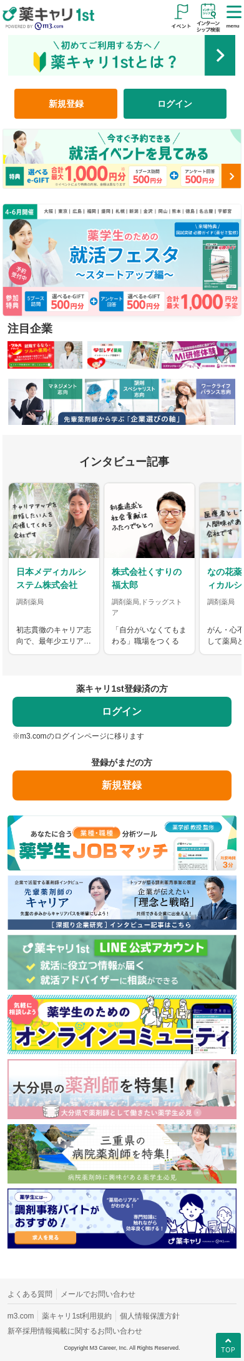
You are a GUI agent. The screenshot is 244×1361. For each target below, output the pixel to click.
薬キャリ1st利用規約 (77, 1316)
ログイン (174, 104)
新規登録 (66, 104)
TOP (228, 1345)
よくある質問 (29, 1294)
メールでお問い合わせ (98, 1294)
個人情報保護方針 (150, 1316)
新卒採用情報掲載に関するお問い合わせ (74, 1331)
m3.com (20, 1316)
